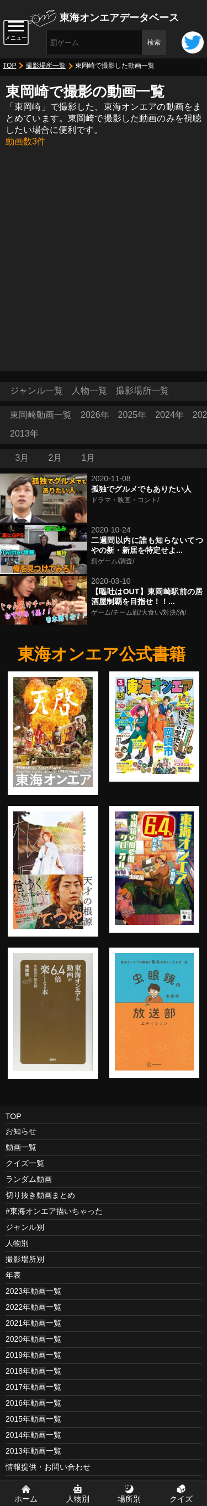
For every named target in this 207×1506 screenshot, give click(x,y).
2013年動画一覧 (33, 1450)
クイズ (181, 1498)
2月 (55, 457)
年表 (13, 1275)
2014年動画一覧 (33, 1434)
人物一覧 (89, 390)
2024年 (169, 414)
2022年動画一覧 (33, 1307)
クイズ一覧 (25, 1163)
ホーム (26, 1498)
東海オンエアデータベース (119, 17)
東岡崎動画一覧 (41, 414)
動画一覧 (21, 1147)
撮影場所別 (25, 1259)
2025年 (132, 414)
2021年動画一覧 (33, 1323)
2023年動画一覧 (33, 1291)
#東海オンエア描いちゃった (54, 1211)
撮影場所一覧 (46, 65)
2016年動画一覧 (33, 1403)
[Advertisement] (103, 256)
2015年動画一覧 (33, 1418)
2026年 (95, 414)
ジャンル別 (25, 1227)
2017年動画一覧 (33, 1387)
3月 (22, 457)
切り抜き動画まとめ (40, 1195)
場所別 (129, 1498)
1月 (88, 457)
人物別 (17, 1243)
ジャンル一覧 (36, 390)
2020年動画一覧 (33, 1339)
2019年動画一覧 (33, 1355)
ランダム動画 (29, 1179)
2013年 (24, 433)
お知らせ (21, 1131)
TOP (9, 65)
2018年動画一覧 (33, 1371)
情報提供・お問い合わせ (48, 1466)
